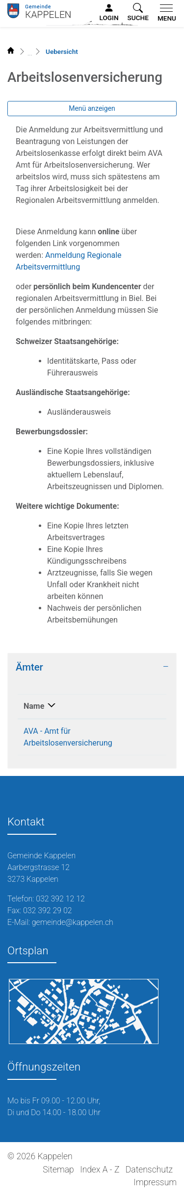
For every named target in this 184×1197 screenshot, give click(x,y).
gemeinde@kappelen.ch (72, 922)
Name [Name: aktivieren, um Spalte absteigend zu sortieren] (34, 706)
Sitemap (58, 1169)
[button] (138, 12)
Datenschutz (149, 1169)
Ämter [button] (29, 667)
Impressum (155, 1182)
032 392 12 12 (60, 898)
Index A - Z (99, 1169)
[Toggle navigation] (165, 13)
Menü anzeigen (92, 108)
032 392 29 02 (47, 910)
